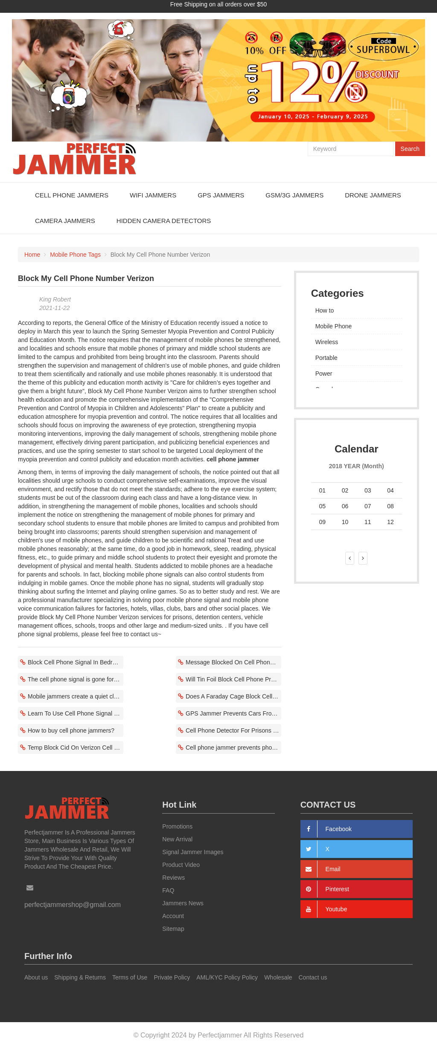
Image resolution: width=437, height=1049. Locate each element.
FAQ (168, 890)
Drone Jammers (373, 195)
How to (324, 310)
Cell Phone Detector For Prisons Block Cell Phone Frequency (233, 730)
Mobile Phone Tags (75, 254)
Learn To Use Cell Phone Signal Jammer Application (75, 713)
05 (322, 506)
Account (173, 916)
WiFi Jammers (153, 195)
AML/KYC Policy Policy (227, 977)
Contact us (313, 977)
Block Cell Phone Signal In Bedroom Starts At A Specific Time (75, 662)
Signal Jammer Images (192, 852)
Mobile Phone (333, 326)
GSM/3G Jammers (294, 195)
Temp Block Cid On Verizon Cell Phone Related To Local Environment (75, 747)
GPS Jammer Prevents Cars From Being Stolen (233, 713)
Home (32, 254)
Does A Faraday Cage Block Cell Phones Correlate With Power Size (233, 696)
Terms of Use (129, 977)
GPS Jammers (221, 195)
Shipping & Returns (80, 977)
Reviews (173, 877)
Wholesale (278, 977)
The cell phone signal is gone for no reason (75, 679)
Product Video (181, 864)
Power (323, 373)
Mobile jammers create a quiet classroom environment (75, 696)
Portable (326, 357)
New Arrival (177, 839)
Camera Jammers (65, 220)
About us (36, 977)
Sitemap (173, 928)
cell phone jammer (233, 459)
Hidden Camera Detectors (164, 220)
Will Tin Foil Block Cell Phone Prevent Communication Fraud (233, 679)
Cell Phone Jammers (71, 195)
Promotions (177, 826)
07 (367, 506)
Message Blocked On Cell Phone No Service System (233, 662)
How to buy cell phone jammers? (71, 730)
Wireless (326, 342)
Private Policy (172, 977)
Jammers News (182, 903)
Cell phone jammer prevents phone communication (233, 747)
